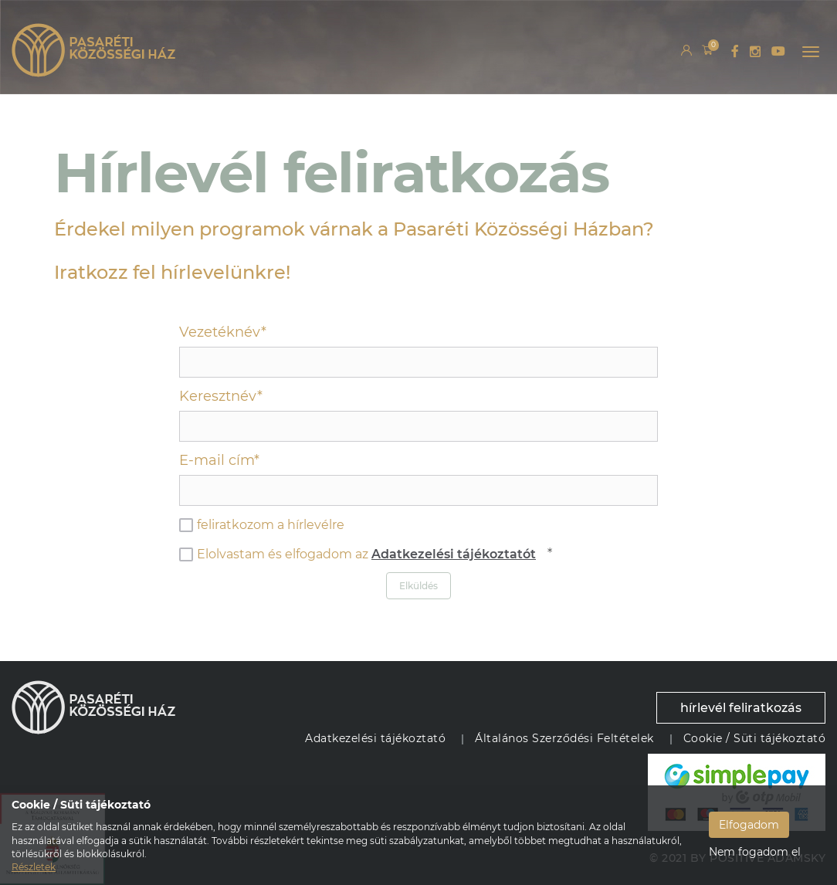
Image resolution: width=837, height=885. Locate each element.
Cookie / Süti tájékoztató (754, 738)
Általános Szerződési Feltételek (564, 738)
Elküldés (418, 586)
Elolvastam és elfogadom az (357, 554)
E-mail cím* (219, 460)
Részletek (34, 867)
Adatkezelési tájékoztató (375, 738)
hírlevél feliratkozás (740, 707)
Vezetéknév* (222, 332)
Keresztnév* (221, 396)
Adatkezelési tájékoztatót (453, 554)
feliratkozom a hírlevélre (261, 525)
